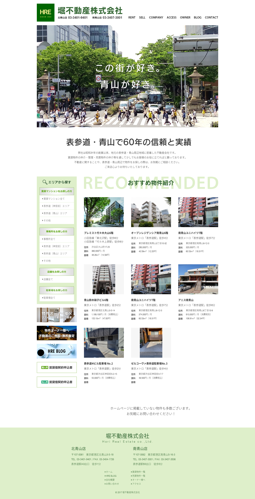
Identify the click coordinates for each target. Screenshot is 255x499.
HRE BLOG (111, 476)
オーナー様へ (138, 480)
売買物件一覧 (138, 476)
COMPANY (156, 17)
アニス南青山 (186, 300)
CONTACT (211, 17)
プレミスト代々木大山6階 (98, 233)
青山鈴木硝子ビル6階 (96, 300)
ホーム (109, 472)
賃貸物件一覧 (138, 472)
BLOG (197, 17)
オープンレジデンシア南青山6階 (149, 233)
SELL (142, 17)
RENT (132, 17)
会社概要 (110, 480)
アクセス (136, 483)
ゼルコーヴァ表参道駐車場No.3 (149, 363)
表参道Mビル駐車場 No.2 (98, 363)
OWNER (185, 17)
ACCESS (171, 17)
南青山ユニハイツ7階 (190, 233)
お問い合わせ (112, 483)
